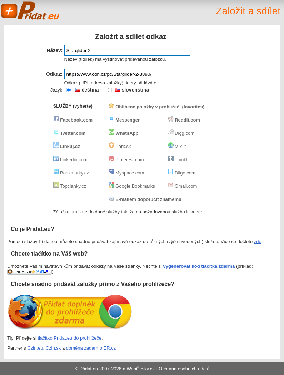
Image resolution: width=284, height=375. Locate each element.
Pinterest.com (126, 159)
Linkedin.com (70, 159)
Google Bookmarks (132, 186)
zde (257, 241)
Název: (54, 50)
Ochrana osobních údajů (184, 368)
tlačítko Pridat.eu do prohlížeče (70, 338)
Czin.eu (35, 348)
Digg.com (181, 133)
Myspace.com (126, 173)
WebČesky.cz (141, 368)
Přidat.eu (88, 368)
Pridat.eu (30, 10)
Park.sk (120, 146)
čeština (87, 90)
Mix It (177, 146)
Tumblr (178, 159)
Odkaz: (54, 74)
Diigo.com (181, 173)
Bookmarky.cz (71, 173)
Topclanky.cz (69, 186)
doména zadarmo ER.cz (91, 348)
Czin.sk (53, 348)
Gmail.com (182, 186)
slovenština (132, 90)
